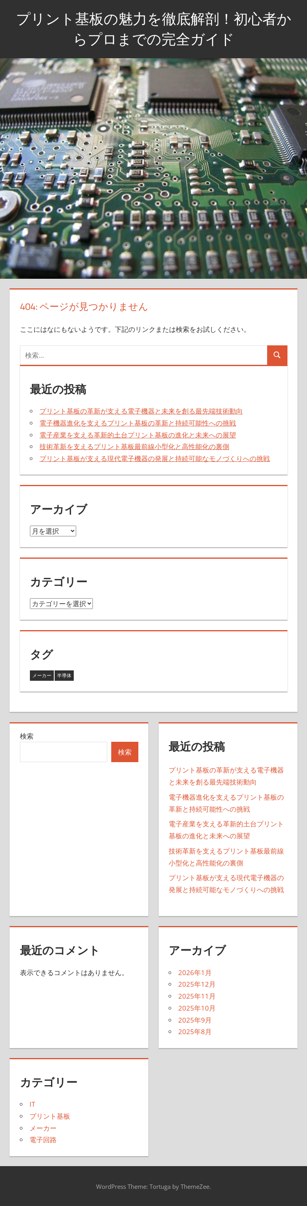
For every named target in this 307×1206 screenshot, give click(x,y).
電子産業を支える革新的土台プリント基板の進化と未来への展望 (137, 434)
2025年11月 (197, 996)
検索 (26, 736)
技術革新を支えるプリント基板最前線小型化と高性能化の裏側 (134, 446)
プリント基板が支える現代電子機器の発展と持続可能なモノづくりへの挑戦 (154, 458)
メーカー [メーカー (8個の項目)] (41, 675)
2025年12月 (197, 984)
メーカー (43, 1128)
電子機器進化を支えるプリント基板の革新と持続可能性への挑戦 (137, 423)
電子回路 (43, 1139)
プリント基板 (50, 1116)
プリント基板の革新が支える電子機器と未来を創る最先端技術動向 (141, 411)
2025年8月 (195, 1031)
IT (32, 1104)
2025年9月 (195, 1020)
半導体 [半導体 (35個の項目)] (64, 675)
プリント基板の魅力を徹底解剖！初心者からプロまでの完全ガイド (153, 28)
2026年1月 (195, 972)
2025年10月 (197, 1008)
